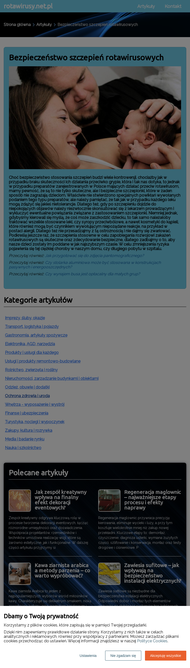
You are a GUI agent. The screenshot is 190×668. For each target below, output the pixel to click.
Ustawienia (88, 656)
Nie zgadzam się (123, 656)
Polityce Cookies (152, 641)
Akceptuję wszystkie (165, 656)
